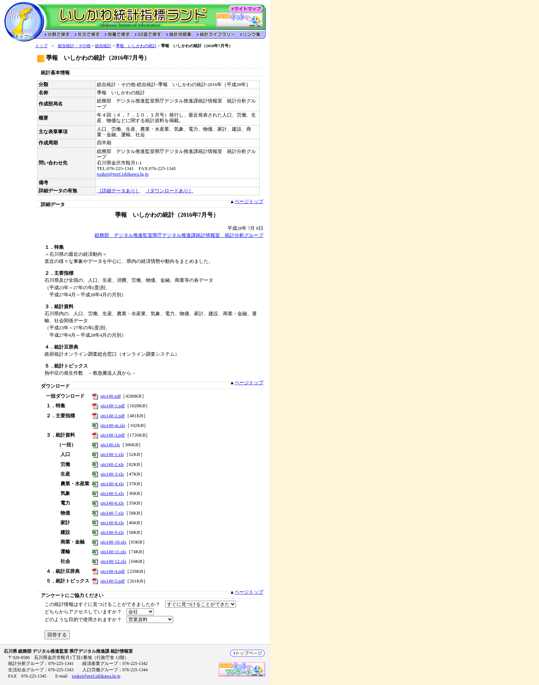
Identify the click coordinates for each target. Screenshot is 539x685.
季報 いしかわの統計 (136, 45)
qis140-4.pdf (113, 571)
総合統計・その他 (74, 45)
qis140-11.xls (113, 551)
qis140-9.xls (112, 532)
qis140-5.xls (112, 493)
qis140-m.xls (113, 425)
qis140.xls (110, 444)
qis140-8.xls (112, 522)
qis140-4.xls (112, 483)
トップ (41, 45)
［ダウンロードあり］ (169, 190)
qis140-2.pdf (113, 415)
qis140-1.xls (112, 454)
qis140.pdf (111, 396)
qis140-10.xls (113, 542)
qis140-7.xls (112, 513)
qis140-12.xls (113, 561)
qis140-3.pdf (113, 435)
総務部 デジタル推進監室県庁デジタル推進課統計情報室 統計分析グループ (179, 235)
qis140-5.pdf (113, 581)
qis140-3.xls (112, 474)
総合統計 (103, 45)
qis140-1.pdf (113, 405)
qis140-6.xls (112, 503)
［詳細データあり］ (118, 190)
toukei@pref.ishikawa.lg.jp (122, 174)
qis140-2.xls (112, 464)
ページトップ (248, 201)
